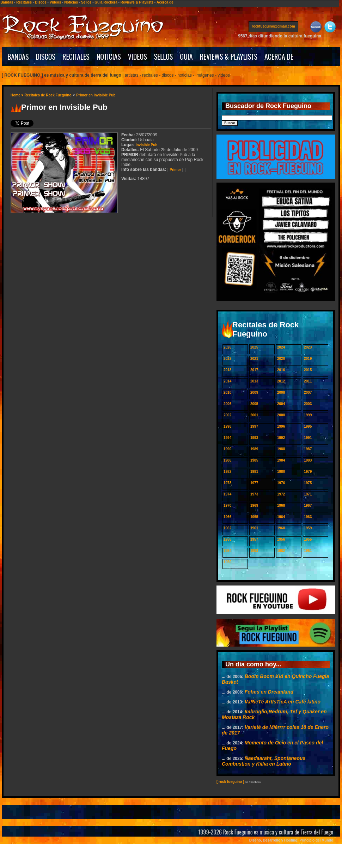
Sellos (86, 2)
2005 (254, 404)
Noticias (71, 2)
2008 (281, 392)
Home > (17, 95)
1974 (227, 494)
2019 (308, 359)
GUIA (186, 56)
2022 (227, 359)
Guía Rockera (105, 2)
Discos (41, 2)
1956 (281, 539)
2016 (281, 370)
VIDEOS (137, 56)
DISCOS (46, 56)
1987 (308, 449)
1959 (308, 528)
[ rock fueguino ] (230, 782)
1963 (308, 517)
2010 (227, 392)
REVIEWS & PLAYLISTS (228, 56)
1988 (281, 449)
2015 (308, 370)
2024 (281, 347)
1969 (254, 505)
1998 (227, 426)
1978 (227, 483)
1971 (308, 494)
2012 (281, 381)
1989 (254, 449)
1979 (308, 472)
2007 (308, 392)
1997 (254, 426)
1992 (281, 438)
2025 (254, 347)
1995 (308, 426)
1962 (227, 528)
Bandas (6, 2)
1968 (281, 505)
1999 (308, 415)
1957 (254, 539)
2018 (227, 370)
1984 (281, 460)
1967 (308, 505)
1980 (281, 472)
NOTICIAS (109, 56)
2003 (308, 404)
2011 (308, 381)
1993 (254, 438)
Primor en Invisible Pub (95, 95)
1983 (308, 460)
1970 (227, 505)
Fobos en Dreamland (269, 692)
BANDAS (18, 56)
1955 (308, 539)
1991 (308, 438)
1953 (254, 551)
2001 (254, 415)
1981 (254, 472)
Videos (55, 2)
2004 (281, 404)
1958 (227, 539)
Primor (175, 170)
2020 (281, 359)
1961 (254, 528)
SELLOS (163, 56)
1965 (254, 517)
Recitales (24, 2)
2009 (254, 392)
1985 (254, 460)
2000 (281, 415)
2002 (227, 415)
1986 (227, 460)
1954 (227, 551)
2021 (254, 359)
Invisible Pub (147, 145)
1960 (281, 528)
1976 (281, 483)
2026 (227, 347)
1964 (281, 517)
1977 (254, 483)
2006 (227, 404)
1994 (227, 438)
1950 (227, 562)
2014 (227, 381)
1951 (308, 551)
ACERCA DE (278, 56)
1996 (281, 426)
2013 (254, 381)
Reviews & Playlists (137, 2)
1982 (227, 472)
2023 (308, 347)
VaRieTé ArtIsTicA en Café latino (282, 702)
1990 (227, 449)
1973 (254, 494)
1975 (308, 483)
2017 (254, 370)
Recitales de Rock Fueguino (47, 95)
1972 (281, 494)
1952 (281, 551)
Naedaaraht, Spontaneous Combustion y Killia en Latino (263, 761)
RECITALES (76, 56)
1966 (227, 517)
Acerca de (165, 2)
